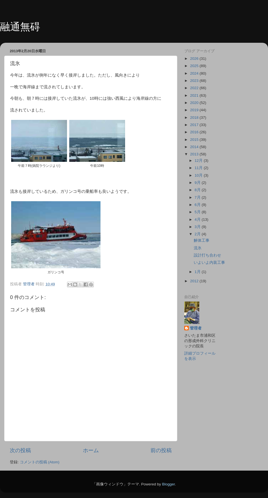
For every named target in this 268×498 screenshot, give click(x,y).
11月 (199, 168)
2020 (195, 103)
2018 (195, 117)
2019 (195, 110)
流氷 (198, 248)
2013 (195, 154)
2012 (195, 281)
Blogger (168, 484)
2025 (195, 66)
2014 (195, 147)
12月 (199, 160)
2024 (195, 73)
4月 (198, 219)
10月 (199, 175)
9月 (198, 183)
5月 (198, 212)
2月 (198, 234)
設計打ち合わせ (207, 255)
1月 (198, 272)
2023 (195, 81)
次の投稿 (20, 450)
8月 (198, 190)
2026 (195, 58)
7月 (198, 197)
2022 (195, 88)
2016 (195, 132)
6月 (198, 205)
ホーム (91, 450)
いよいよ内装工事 (209, 262)
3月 (198, 227)
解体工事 (201, 240)
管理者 (196, 328)
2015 (195, 139)
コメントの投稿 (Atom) (39, 462)
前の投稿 (161, 450)
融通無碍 (20, 26)
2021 (195, 95)
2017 (195, 125)
